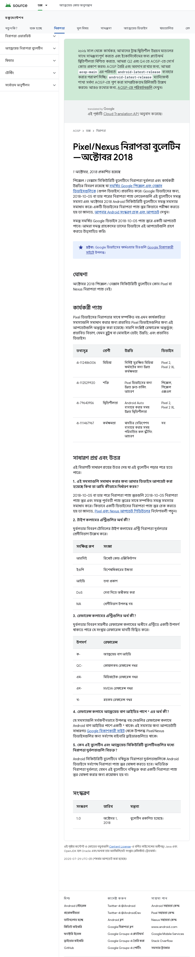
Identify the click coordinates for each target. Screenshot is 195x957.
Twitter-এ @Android (121, 906)
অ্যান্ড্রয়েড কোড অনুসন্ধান (75, 5)
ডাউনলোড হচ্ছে (73, 920)
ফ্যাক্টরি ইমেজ (72, 934)
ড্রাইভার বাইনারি (73, 941)
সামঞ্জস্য (106, 28)
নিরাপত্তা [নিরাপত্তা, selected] (59, 28)
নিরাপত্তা (101, 131)
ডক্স (88, 131)
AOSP (76, 131)
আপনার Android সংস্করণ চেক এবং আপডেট (127, 212)
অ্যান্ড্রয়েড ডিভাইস (135, 28)
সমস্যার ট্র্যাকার (160, 948)
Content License (120, 846)
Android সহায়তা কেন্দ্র (165, 906)
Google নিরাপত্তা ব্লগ (120, 927)
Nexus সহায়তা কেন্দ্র (164, 920)
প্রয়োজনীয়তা (71, 913)
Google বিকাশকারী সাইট (106, 731)
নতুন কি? (11, 28)
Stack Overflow (162, 941)
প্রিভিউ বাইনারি (73, 927)
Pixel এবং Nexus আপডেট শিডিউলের (122, 511)
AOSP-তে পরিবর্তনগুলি (135, 88)
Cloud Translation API (121, 114)
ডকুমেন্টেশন (14, 18)
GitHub (69, 948)
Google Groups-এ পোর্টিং (124, 948)
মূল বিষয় (83, 28)
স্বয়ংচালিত (167, 28)
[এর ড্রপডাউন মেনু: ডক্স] (48, 5)
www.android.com (164, 927)
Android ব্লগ (115, 920)
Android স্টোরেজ (75, 906)
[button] (26, 36)
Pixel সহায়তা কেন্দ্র (162, 913)
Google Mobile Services (167, 934)
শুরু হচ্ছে (36, 28)
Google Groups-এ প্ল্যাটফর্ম (125, 934)
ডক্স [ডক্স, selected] (40, 5)
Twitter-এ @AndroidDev (124, 913)
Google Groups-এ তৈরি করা (126, 941)
